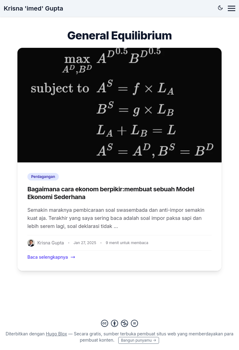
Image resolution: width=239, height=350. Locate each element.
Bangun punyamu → (139, 340)
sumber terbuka (119, 333)
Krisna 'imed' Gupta (33, 8)
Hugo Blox (56, 333)
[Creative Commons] (119, 323)
